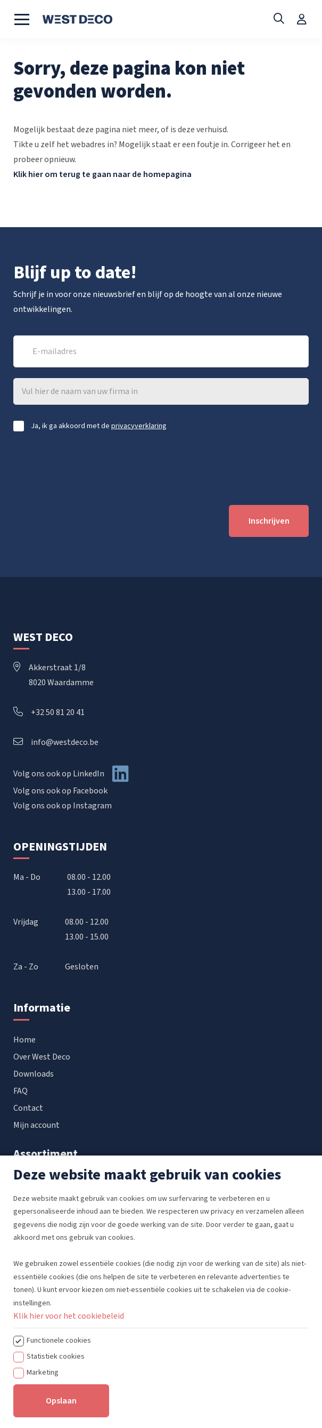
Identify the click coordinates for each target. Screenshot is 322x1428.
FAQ (20, 1091)
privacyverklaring (139, 426)
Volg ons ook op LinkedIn (58, 774)
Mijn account (36, 1125)
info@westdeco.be (55, 742)
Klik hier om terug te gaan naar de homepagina (102, 174)
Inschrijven (269, 521)
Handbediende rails (48, 1185)
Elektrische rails (42, 1219)
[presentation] (94, 468)
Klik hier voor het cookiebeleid (68, 1387)
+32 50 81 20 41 (49, 712)
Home (24, 1040)
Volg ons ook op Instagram (62, 806)
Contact (28, 1108)
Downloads (33, 1074)
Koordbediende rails (49, 1202)
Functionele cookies (59, 1411)
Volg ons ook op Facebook (60, 791)
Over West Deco (41, 1057)
